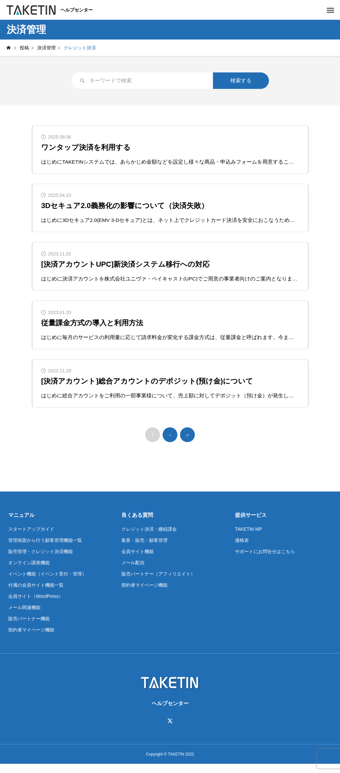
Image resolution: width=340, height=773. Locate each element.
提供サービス (251, 524)
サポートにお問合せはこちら (265, 560)
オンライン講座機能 (29, 571)
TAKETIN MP (248, 538)
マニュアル (21, 524)
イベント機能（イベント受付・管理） (47, 582)
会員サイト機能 (137, 560)
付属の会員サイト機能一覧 (36, 594)
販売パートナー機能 (29, 627)
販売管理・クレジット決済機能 (40, 560)
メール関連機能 (24, 616)
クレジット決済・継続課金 (149, 538)
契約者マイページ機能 (31, 638)
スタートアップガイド (31, 538)
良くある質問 (137, 524)
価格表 (242, 549)
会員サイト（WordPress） (35, 605)
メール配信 (132, 571)
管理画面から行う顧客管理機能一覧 (45, 549)
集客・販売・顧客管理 (144, 549)
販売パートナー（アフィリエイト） (158, 582)
